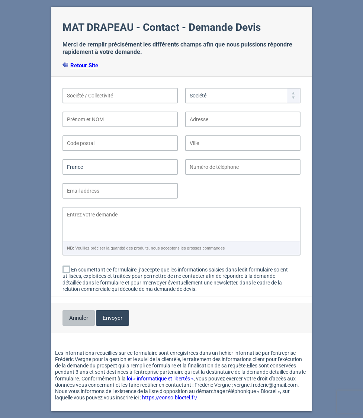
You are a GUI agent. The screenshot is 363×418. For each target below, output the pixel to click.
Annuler (78, 318)
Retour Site (84, 65)
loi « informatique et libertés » (160, 379)
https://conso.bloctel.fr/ (169, 398)
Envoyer (112, 318)
